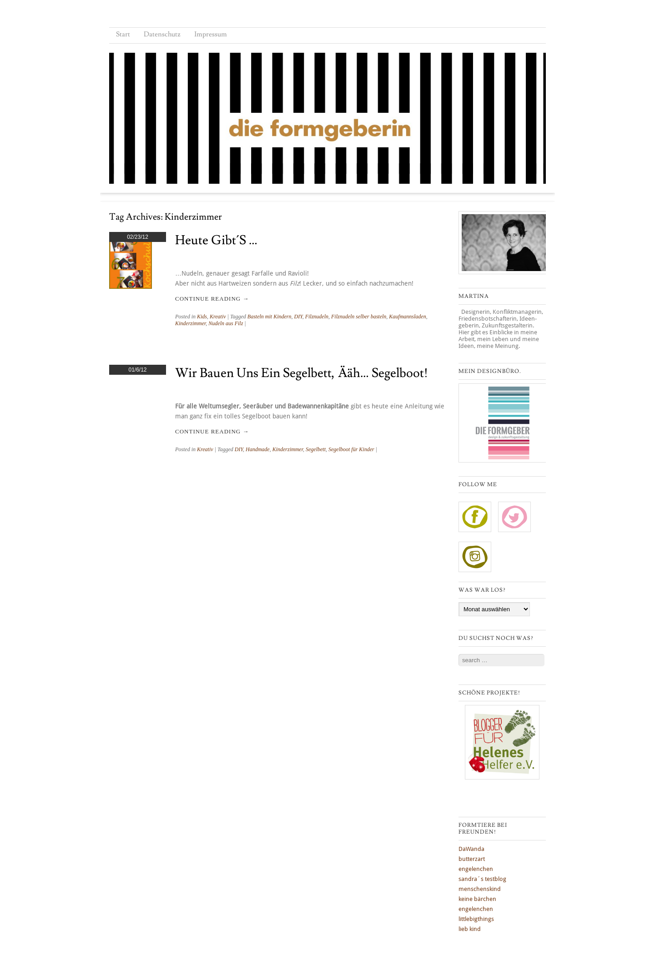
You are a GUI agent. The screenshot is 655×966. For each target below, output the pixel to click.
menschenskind (479, 889)
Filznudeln (316, 316)
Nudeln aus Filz (225, 323)
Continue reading (212, 298)
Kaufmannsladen (407, 316)
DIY (298, 316)
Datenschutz (162, 34)
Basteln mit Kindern (269, 316)
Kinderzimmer (190, 323)
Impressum (210, 34)
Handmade (258, 449)
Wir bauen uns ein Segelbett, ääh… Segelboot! (301, 373)
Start (123, 34)
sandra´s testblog (482, 878)
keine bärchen (477, 899)
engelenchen (475, 868)
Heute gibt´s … (216, 240)
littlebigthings (476, 919)
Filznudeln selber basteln (358, 316)
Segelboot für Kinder (351, 449)
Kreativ (218, 316)
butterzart (471, 858)
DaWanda (471, 848)
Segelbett (316, 449)
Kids (202, 316)
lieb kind (469, 929)
